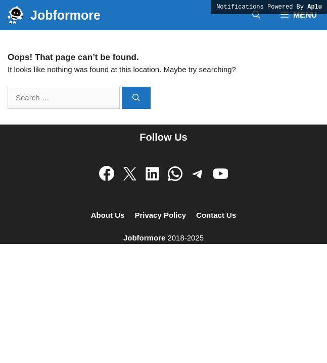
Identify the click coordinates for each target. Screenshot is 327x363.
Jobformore (65, 15)
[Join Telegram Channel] (198, 174)
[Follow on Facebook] (107, 173)
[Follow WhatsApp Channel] (175, 174)
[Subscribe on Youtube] (220, 174)
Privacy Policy (160, 215)
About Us (108, 215)
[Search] (136, 98)
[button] (256, 15)
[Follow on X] (129, 174)
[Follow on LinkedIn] (152, 174)
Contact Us (216, 215)
